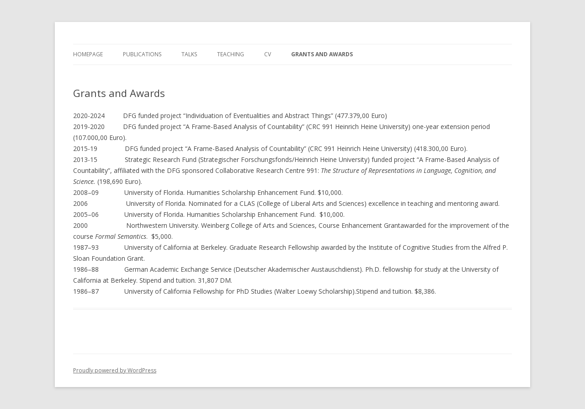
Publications (142, 54)
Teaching (230, 54)
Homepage (88, 54)
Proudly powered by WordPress (114, 370)
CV (267, 54)
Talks (189, 54)
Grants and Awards (322, 54)
